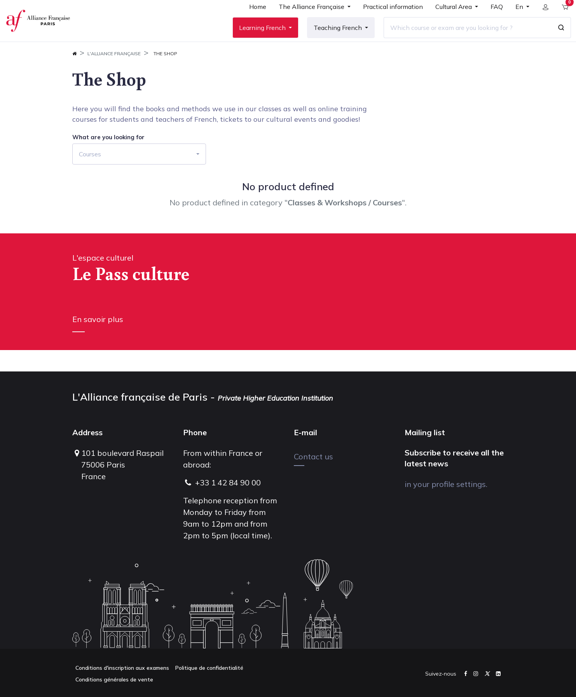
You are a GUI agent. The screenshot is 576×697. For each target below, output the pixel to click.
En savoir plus (97, 340)
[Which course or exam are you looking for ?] (462, 38)
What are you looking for (108, 159)
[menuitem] (252, 20)
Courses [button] (90, 175)
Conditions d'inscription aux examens (122, 667)
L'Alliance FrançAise (114, 75)
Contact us (313, 456)
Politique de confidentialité (209, 667)
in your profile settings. (446, 484)
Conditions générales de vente (114, 679)
